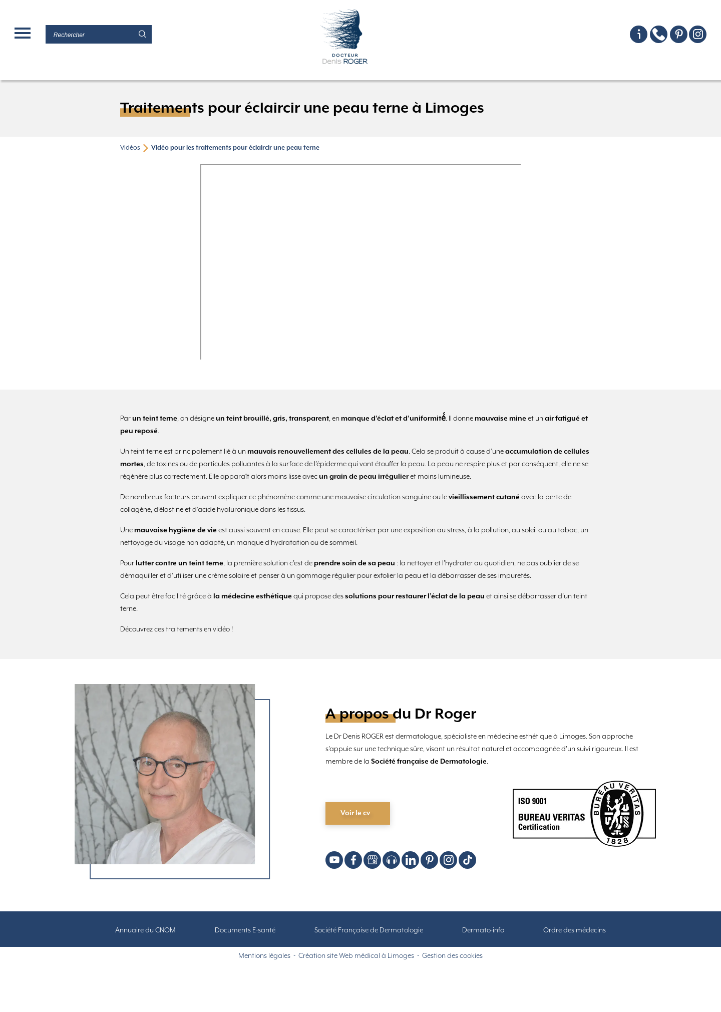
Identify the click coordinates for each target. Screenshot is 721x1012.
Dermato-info (483, 930)
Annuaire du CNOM (145, 930)
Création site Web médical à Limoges (356, 956)
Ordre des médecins (574, 930)
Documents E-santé (245, 930)
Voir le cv (355, 813)
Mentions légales (264, 956)
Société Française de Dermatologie (368, 930)
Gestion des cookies (452, 956)
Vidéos (130, 148)
